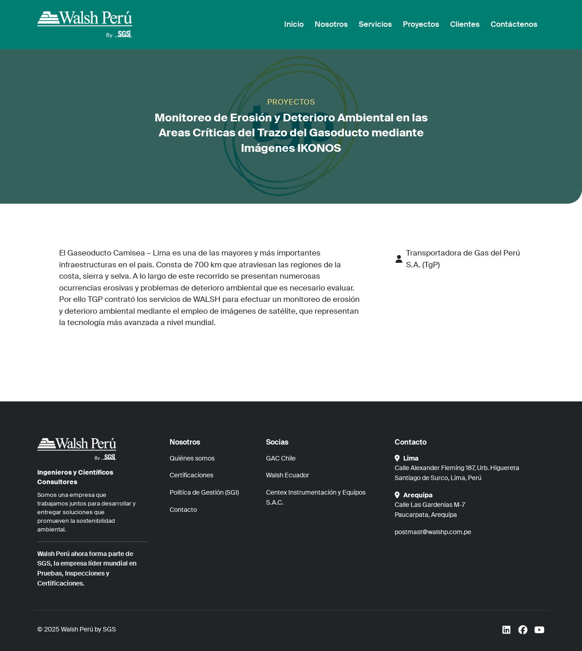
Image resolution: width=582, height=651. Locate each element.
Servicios (375, 24)
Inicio (294, 24)
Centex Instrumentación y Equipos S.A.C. (316, 497)
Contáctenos (514, 24)
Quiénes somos (192, 458)
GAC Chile (281, 458)
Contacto (183, 510)
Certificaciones (191, 475)
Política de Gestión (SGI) (204, 492)
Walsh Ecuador (287, 475)
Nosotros (331, 24)
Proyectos (421, 24)
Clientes (465, 24)
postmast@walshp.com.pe (433, 532)
